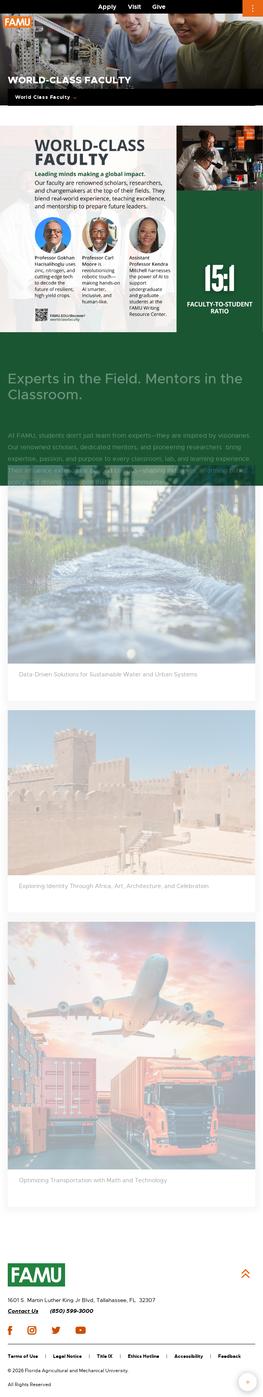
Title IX (105, 1356)
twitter (56, 1330)
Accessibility (188, 1356)
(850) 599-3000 (71, 1311)
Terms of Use (23, 1356)
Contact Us (23, 1311)
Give (158, 7)
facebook (10, 1330)
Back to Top (245, 1273)
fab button (248, 1382)
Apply (107, 7)
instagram (32, 1330)
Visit (134, 7)
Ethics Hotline (143, 1356)
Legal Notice (67, 1356)
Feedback (229, 1356)
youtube (80, 1330)
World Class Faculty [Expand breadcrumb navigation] (42, 97)
